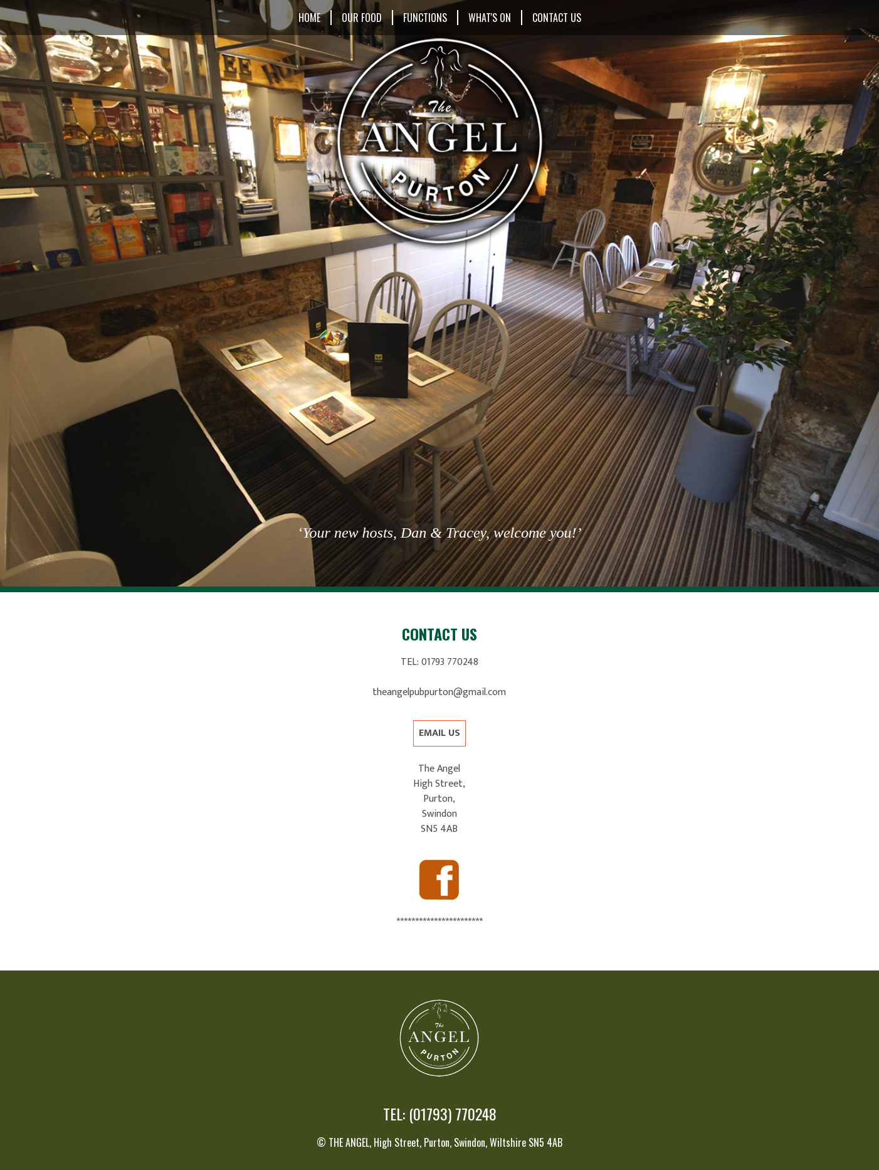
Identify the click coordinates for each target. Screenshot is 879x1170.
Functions (425, 17)
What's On (489, 17)
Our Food (362, 17)
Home (309, 17)
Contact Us (556, 17)
